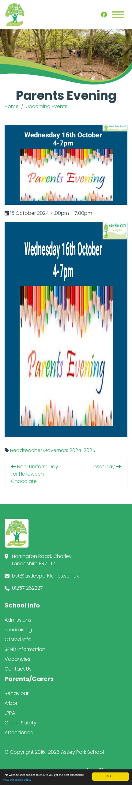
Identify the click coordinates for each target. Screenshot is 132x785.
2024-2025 (82, 450)
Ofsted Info (18, 639)
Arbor (11, 703)
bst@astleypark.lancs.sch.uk (45, 575)
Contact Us (18, 668)
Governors (55, 450)
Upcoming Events (46, 106)
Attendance (19, 732)
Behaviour (16, 693)
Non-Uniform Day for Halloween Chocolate (34, 474)
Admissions (18, 619)
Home (12, 106)
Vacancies (17, 659)
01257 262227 (27, 588)
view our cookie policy (17, 780)
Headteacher (26, 450)
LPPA (10, 712)
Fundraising (18, 629)
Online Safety (20, 722)
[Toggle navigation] (118, 14)
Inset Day (107, 466)
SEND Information (25, 649)
